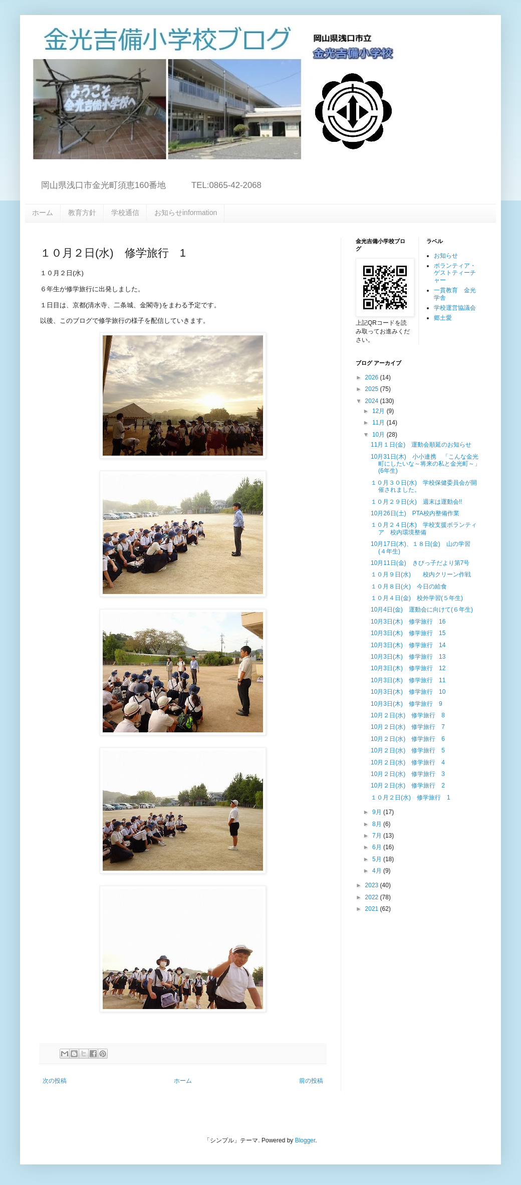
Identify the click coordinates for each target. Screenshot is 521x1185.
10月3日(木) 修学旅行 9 (406, 703)
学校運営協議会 (455, 307)
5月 (377, 859)
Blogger (305, 1140)
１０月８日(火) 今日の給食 (412, 586)
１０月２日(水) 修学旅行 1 (410, 797)
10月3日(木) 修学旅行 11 (408, 680)
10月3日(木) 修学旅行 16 (408, 621)
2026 (372, 377)
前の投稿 (311, 1080)
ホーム (42, 213)
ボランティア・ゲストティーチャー (455, 273)
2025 (372, 388)
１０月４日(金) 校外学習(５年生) (417, 598)
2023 (372, 885)
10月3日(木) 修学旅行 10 (408, 691)
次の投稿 (55, 1080)
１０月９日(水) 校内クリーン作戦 (421, 574)
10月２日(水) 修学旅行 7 (408, 726)
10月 (379, 434)
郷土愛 (443, 317)
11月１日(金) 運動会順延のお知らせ (421, 444)
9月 (377, 812)
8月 (377, 824)
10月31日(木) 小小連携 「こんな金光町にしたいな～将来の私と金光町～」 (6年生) (428, 464)
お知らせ (446, 255)
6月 (377, 847)
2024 (372, 401)
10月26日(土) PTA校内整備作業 (415, 513)
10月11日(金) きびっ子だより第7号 (420, 562)
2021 (372, 908)
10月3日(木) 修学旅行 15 (408, 633)
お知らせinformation (185, 213)
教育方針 (82, 213)
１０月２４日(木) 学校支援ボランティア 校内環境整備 (424, 528)
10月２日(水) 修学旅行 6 (408, 738)
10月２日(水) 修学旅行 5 (408, 750)
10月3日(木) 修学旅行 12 (408, 668)
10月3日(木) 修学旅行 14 (408, 645)
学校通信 (125, 213)
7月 (377, 835)
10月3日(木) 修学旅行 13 (408, 656)
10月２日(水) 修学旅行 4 (408, 762)
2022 (372, 897)
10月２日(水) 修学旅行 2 (408, 785)
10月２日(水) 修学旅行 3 (408, 773)
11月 (379, 422)
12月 (379, 411)
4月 (377, 870)
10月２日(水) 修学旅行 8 (408, 715)
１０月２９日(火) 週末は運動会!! (416, 501)
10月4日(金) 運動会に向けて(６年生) (422, 609)
